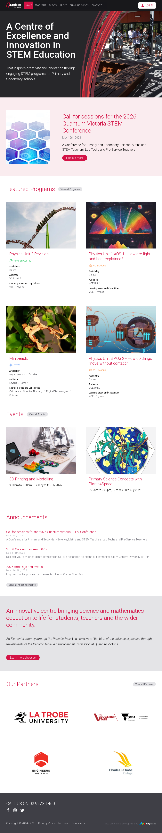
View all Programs (70, 189)
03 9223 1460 (42, 803)
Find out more (74, 157)
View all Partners (144, 684)
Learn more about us (23, 657)
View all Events (37, 414)
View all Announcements (22, 585)
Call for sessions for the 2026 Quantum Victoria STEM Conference (99, 123)
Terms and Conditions (71, 823)
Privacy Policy (47, 823)
